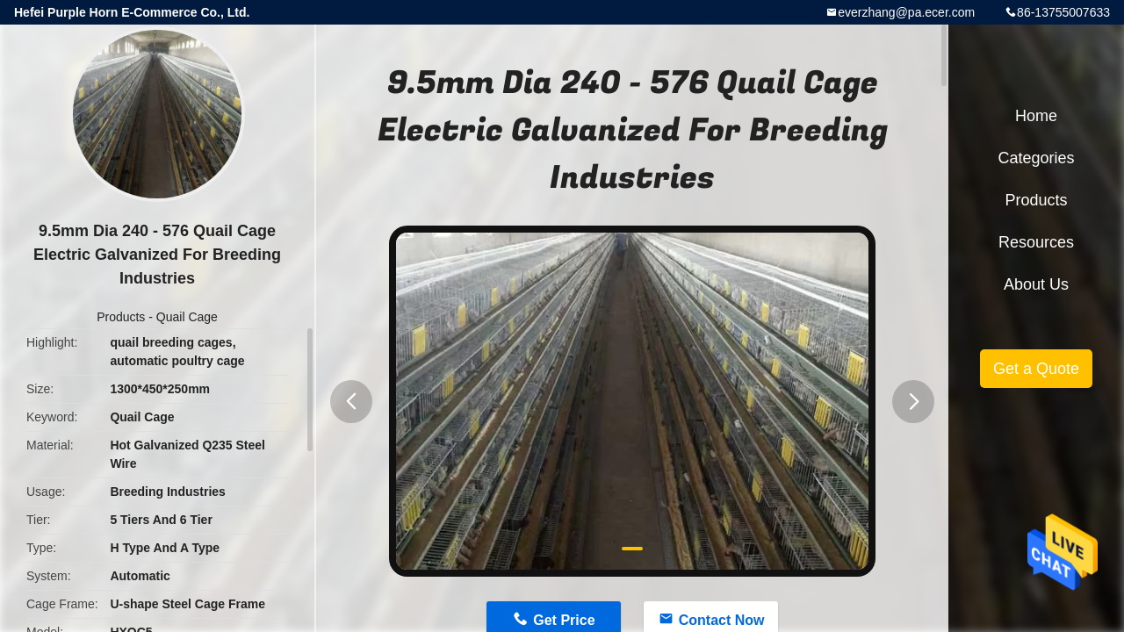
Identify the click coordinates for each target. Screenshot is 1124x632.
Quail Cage (187, 317)
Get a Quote (1036, 368)
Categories (1036, 158)
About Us (1036, 284)
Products (121, 317)
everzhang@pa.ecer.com (906, 12)
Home (1036, 116)
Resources (1036, 242)
